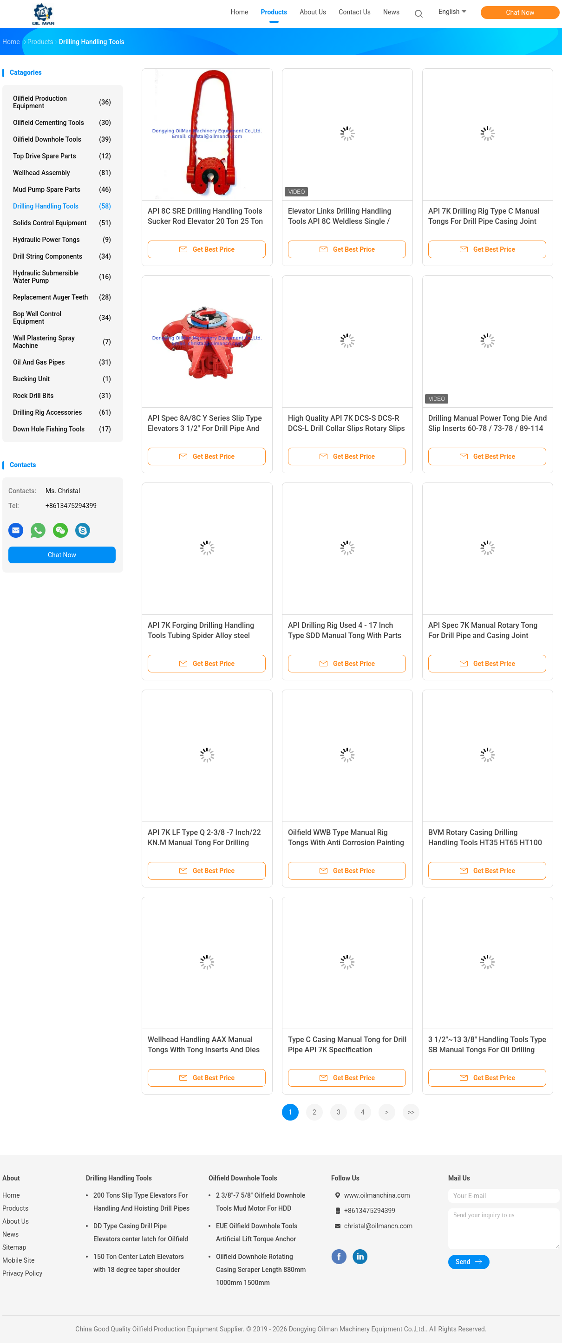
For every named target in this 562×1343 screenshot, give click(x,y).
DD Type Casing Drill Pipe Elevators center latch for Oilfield (140, 1232)
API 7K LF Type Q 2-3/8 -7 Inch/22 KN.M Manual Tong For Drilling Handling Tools (204, 842)
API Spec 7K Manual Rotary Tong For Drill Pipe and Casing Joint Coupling (482, 635)
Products (15, 1208)
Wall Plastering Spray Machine (62, 341)
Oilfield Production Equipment (62, 102)
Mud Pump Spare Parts (62, 189)
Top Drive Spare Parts (62, 156)
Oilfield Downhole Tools (62, 139)
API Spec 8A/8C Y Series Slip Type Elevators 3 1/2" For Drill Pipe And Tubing (205, 428)
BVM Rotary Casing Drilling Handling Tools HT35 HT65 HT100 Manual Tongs (485, 842)
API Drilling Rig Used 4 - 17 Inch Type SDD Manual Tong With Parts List (344, 635)
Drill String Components (62, 256)
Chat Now (520, 12)
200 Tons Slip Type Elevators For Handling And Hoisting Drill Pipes (141, 1202)
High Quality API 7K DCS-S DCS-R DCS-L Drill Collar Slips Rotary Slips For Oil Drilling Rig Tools (346, 428)
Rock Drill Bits (62, 395)
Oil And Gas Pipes (62, 362)
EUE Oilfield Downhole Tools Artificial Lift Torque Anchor (256, 1232)
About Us (15, 1221)
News (10, 1234)
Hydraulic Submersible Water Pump (62, 276)
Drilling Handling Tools (62, 206)
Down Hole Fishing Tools (62, 429)
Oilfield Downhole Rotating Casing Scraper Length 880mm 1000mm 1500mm (261, 1269)
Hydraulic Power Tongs (62, 239)
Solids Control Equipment (62, 223)
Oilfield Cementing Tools (62, 122)
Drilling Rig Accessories (62, 412)
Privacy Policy (22, 1273)
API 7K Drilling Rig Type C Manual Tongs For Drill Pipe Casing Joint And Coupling (484, 221)
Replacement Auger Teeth (62, 297)
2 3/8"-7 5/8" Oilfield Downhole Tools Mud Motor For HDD (260, 1202)
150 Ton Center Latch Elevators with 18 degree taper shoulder (138, 1263)
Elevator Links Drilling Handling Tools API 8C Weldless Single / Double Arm (339, 221)
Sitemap (14, 1247)
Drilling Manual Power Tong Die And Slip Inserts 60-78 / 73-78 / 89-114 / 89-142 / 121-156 (487, 428)
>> (411, 1112)
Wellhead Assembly (62, 172)
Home (11, 1195)
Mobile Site (18, 1260)
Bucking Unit (62, 379)
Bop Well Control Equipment (62, 317)
